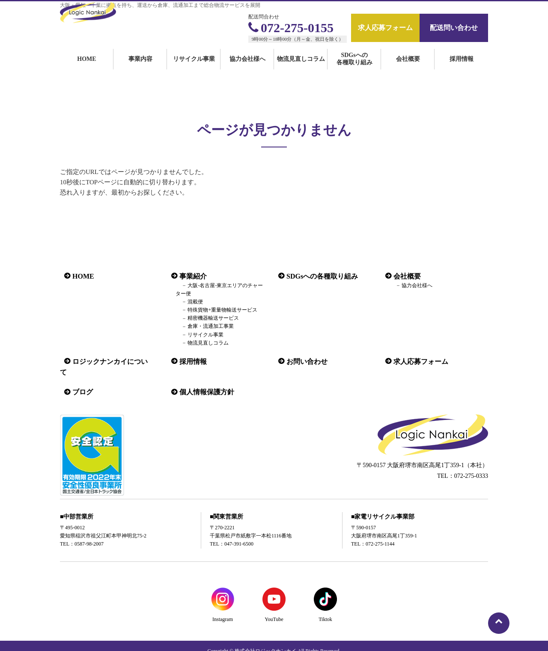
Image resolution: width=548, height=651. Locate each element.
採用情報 (462, 69)
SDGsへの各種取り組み (354, 69)
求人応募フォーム (385, 27)
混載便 (188, 302)
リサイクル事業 (194, 69)
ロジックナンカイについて (109, 361)
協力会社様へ (247, 69)
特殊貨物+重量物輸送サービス (215, 310)
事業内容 (140, 69)
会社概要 (408, 69)
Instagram (222, 608)
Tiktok (325, 608)
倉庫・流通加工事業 (204, 327)
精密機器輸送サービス (206, 318)
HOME (86, 69)
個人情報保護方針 (202, 380)
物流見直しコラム (301, 69)
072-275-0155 (291, 28)
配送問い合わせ (454, 27)
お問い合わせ (302, 361)
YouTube (274, 608)
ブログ (78, 380)
